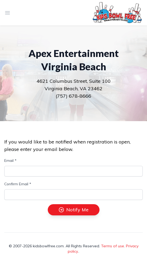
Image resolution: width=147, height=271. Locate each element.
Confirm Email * (17, 184)
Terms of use (112, 246)
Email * (10, 160)
